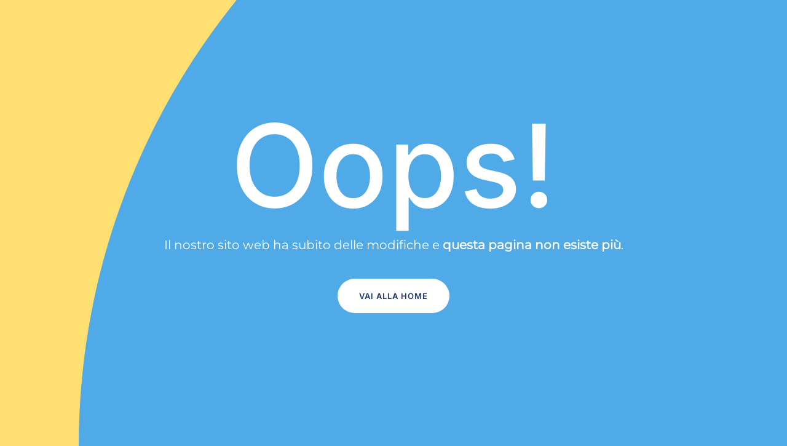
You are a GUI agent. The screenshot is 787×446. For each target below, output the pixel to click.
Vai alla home (393, 296)
